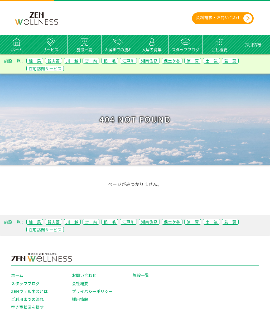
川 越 (77, 61)
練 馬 (35, 61)
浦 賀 (209, 61)
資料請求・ (220, 18)
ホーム (17, 49)
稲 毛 (118, 61)
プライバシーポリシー (92, 291)
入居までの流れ (118, 49)
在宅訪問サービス (47, 68)
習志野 (56, 61)
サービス (51, 49)
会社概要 (219, 49)
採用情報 (253, 44)
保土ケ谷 (186, 61)
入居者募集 (152, 49)
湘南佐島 (161, 61)
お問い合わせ (84, 275)
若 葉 (250, 61)
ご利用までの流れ (27, 299)
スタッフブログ (185, 49)
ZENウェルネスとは (29, 291)
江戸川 (138, 61)
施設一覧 (84, 49)
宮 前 (97, 61)
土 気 (230, 61)
